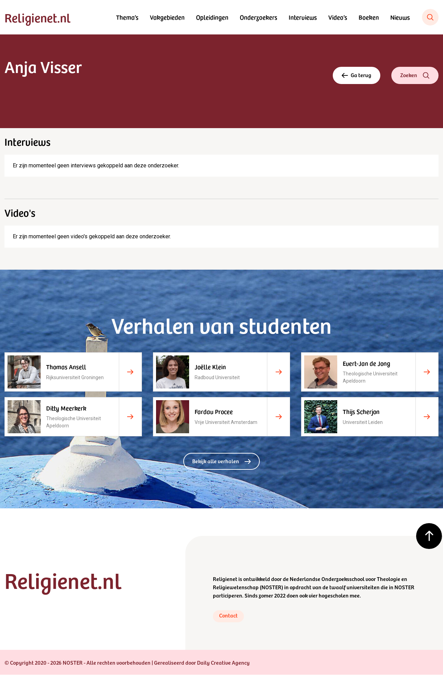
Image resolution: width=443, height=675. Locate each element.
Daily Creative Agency (223, 662)
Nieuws (400, 17)
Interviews (303, 17)
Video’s (337, 17)
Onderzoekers (258, 17)
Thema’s (127, 17)
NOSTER (271, 587)
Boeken (369, 17)
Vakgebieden (167, 17)
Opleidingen (212, 17)
